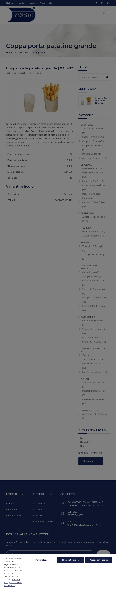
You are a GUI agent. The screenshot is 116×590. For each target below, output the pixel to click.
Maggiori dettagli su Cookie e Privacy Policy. (13, 582)
